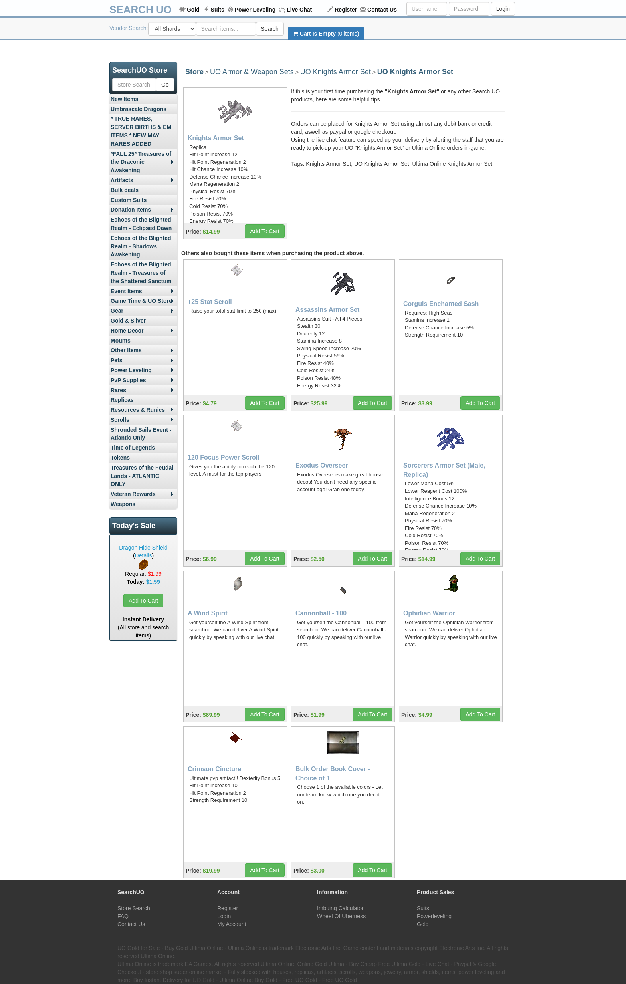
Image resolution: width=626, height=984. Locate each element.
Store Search (133, 908)
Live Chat (299, 9)
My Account (231, 924)
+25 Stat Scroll (210, 301)
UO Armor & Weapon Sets (252, 72)
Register (346, 9)
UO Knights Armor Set (335, 72)
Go (165, 84)
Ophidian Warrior (429, 613)
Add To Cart (143, 600)
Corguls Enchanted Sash (441, 303)
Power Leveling (255, 9)
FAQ (123, 916)
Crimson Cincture (214, 769)
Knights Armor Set (216, 138)
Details (143, 555)
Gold (193, 9)
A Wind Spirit (208, 613)
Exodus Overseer (321, 465)
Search (270, 29)
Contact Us (382, 9)
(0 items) (326, 33)
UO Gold (203, 980)
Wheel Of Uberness (341, 916)
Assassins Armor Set (327, 309)
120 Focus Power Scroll (224, 457)
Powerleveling (434, 916)
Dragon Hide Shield (143, 547)
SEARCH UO (140, 10)
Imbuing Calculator (340, 908)
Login (503, 9)
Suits (217, 9)
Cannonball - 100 (321, 613)
